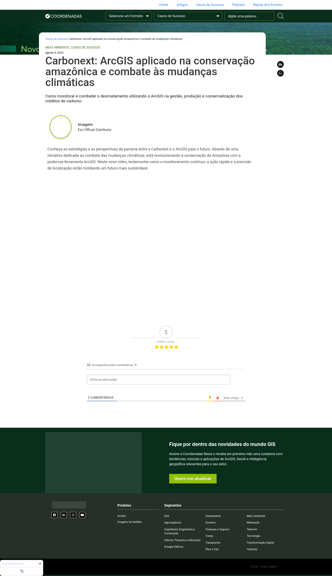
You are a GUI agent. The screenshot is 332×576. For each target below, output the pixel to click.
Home (163, 5)
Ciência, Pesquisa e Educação (182, 540)
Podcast (238, 5)
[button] (280, 64)
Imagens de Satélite (129, 521)
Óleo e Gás (212, 549)
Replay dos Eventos (267, 5)
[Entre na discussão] (158, 380)
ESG (166, 516)
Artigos (182, 5)
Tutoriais (252, 549)
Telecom (252, 529)
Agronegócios (172, 522)
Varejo (209, 535)
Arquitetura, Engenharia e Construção (179, 531)
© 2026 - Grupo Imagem (263, 566)
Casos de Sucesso (210, 5)
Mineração (253, 522)
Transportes (212, 542)
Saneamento (213, 516)
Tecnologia (253, 535)
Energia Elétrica (173, 546)
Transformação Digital (260, 542)
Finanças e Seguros (217, 529)
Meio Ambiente (57, 47)
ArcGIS (121, 516)
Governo (210, 522)
